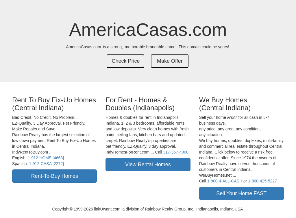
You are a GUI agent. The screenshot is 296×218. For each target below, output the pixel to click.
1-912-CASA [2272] (46, 163)
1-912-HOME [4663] (46, 158)
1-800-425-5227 (262, 181)
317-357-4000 (175, 152)
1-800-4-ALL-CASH (224, 181)
